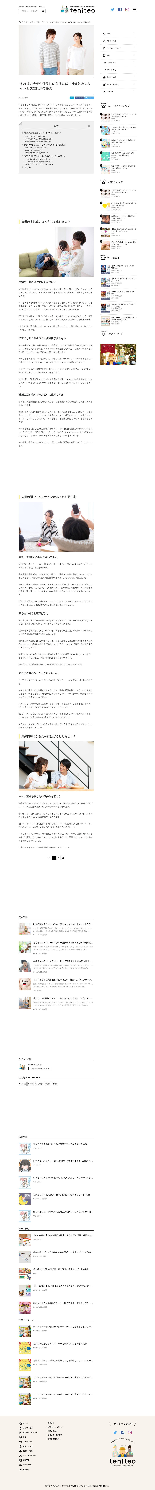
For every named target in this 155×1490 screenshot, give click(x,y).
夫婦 (48, 1084)
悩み (56, 1084)
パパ (31, 1084)
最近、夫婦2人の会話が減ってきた (36, 148)
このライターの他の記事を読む (40, 1068)
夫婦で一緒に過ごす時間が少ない (36, 136)
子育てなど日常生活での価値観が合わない (39, 139)
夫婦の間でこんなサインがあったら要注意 (45, 144)
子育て (38, 22)
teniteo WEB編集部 (34, 1065)
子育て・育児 (28, 22)
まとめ (27, 167)
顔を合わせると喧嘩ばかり (34, 150)
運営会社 (51, 1423)
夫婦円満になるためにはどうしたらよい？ (45, 156)
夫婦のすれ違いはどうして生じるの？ (42, 133)
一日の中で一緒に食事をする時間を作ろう (39, 162)
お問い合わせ (52, 1431)
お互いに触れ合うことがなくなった (37, 153)
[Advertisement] (37, 1109)
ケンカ (23, 1084)
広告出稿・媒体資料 (55, 1435)
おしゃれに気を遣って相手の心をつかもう (39, 164)
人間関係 (40, 1084)
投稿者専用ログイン (55, 1439)
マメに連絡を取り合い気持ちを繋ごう (37, 159)
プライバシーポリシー (56, 1427)
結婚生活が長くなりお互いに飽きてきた (38, 141)
